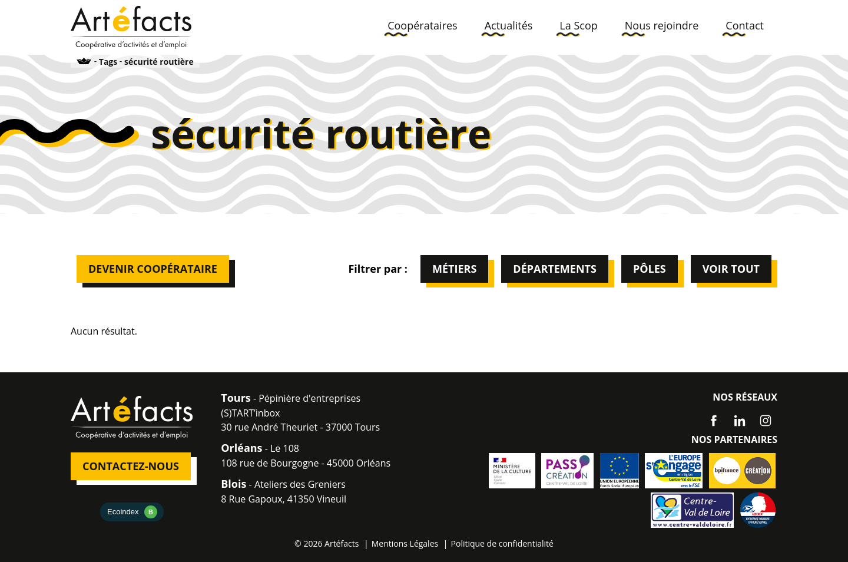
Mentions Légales (405, 543)
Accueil (84, 61)
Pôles (649, 269)
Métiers (454, 269)
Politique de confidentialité (502, 543)
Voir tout (731, 269)
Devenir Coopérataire (152, 269)
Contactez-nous (130, 466)
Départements (555, 269)
